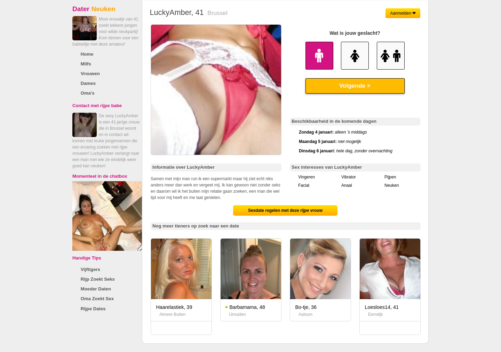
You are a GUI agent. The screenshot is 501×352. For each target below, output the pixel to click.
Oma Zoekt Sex (97, 298)
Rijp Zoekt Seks (98, 279)
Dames (88, 83)
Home (87, 54)
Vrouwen (90, 73)
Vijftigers (90, 269)
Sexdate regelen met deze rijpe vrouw (285, 210)
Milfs (86, 63)
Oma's (88, 93)
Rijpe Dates (93, 308)
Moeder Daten (96, 288)
